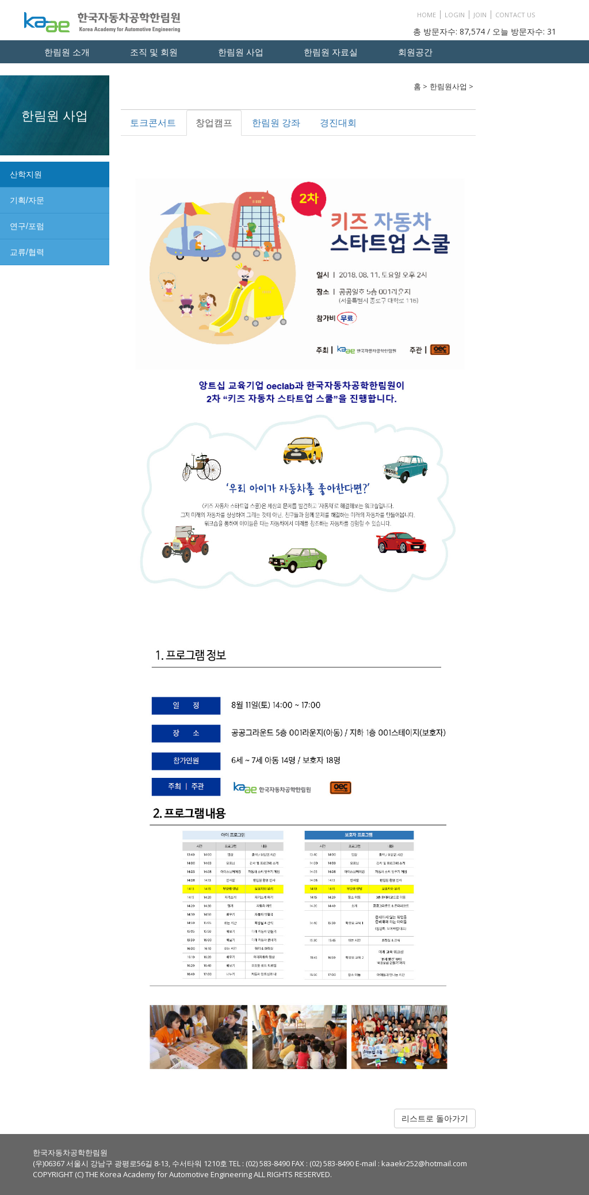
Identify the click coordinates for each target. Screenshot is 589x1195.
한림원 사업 (240, 52)
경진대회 (338, 122)
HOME (426, 14)
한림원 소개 (67, 52)
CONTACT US (515, 14)
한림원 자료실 (331, 52)
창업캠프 (214, 122)
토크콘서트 (153, 122)
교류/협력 (27, 252)
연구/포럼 (27, 226)
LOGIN (455, 14)
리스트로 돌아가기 (434, 1118)
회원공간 (415, 52)
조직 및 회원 (154, 52)
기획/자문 (27, 200)
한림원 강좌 (276, 122)
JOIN (480, 14)
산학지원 (26, 174)
